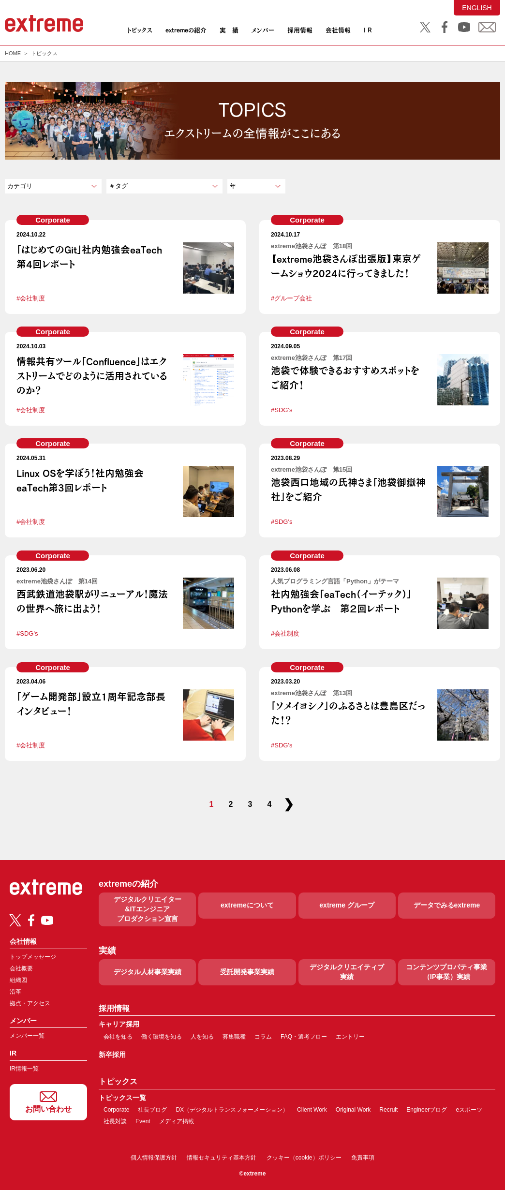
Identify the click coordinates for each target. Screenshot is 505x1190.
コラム (263, 1036)
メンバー (262, 30)
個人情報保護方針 (154, 1157)
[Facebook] (31, 920)
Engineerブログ (426, 1109)
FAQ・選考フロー (304, 1036)
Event (142, 1121)
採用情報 (299, 30)
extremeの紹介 (186, 30)
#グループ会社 (291, 298)
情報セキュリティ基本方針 (221, 1157)
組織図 (18, 980)
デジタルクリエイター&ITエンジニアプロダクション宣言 (147, 908)
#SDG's (281, 410)
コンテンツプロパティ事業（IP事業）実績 (446, 972)
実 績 (229, 30)
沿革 (15, 991)
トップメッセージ (33, 956)
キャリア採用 (119, 1024)
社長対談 (115, 1121)
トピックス (139, 30)
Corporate (52, 220)
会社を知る (118, 1036)
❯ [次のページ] (288, 804)
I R (367, 30)
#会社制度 (30, 298)
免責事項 (362, 1157)
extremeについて (247, 905)
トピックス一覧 (122, 1097)
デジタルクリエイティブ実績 (347, 972)
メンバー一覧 (27, 1035)
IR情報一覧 (24, 1068)
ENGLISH (476, 8)
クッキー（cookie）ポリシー (304, 1157)
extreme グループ (346, 905)
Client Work (312, 1109)
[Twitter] (15, 920)
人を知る (202, 1036)
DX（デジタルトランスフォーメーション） (232, 1109)
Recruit (388, 1109)
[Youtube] (47, 920)
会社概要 (21, 968)
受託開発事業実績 (247, 972)
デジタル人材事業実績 (147, 972)
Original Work (353, 1109)
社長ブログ (152, 1109)
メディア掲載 (176, 1121)
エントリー (350, 1036)
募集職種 (234, 1036)
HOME (13, 53)
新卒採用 (112, 1054)
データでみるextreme (447, 905)
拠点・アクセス (30, 1003)
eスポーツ (469, 1109)
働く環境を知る (161, 1036)
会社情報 (338, 30)
